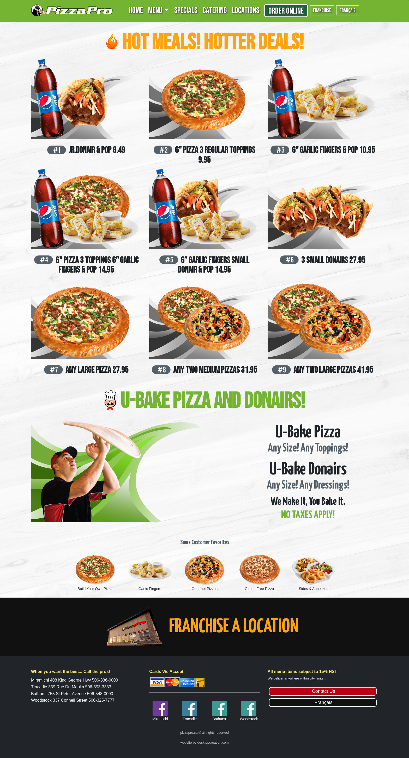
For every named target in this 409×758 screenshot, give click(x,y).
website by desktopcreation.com (205, 742)
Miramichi (160, 719)
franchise (322, 10)
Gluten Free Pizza (259, 589)
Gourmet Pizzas (204, 589)
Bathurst (219, 719)
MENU (155, 10)
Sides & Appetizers (314, 589)
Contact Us (323, 691)
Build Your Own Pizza (94, 589)
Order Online (286, 11)
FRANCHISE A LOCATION (233, 627)
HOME (136, 10)
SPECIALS (185, 10)
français (348, 10)
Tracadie (190, 719)
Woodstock (249, 719)
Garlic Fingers (150, 589)
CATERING (215, 10)
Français (324, 702)
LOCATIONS (245, 10)
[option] (95, 572)
